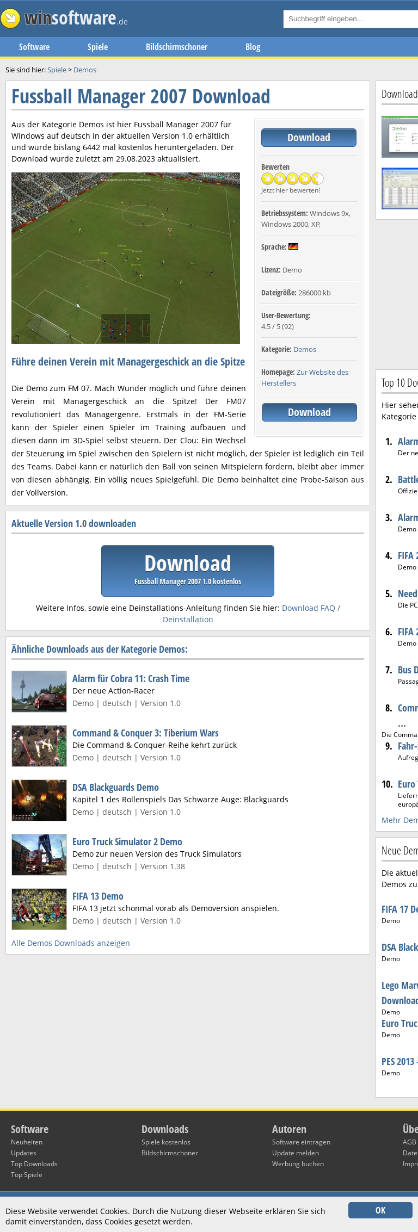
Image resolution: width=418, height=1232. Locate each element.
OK (380, 1210)
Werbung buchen (298, 1163)
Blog (252, 47)
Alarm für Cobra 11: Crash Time (130, 678)
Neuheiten (26, 1142)
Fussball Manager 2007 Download (141, 96)
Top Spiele (26, 1174)
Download (308, 137)
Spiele (98, 47)
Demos (304, 349)
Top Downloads (34, 1163)
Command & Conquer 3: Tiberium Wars (145, 732)
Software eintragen (301, 1142)
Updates (23, 1152)
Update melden (295, 1152)
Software (34, 47)
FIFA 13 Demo (98, 895)
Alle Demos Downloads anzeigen (70, 943)
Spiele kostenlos (166, 1142)
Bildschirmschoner (176, 47)
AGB (409, 1142)
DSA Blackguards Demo (115, 787)
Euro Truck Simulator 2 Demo (127, 841)
